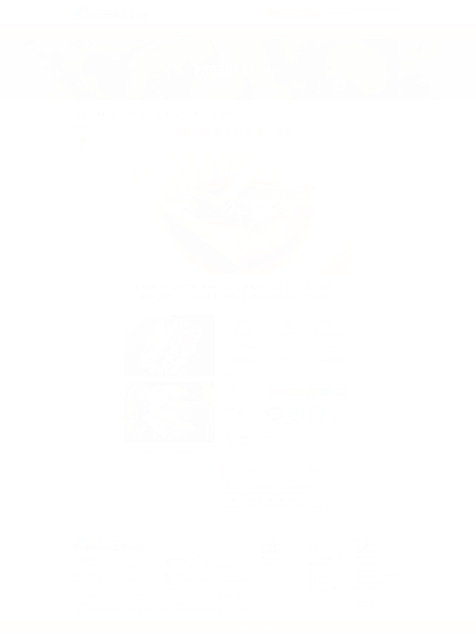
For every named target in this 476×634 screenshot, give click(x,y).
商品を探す (270, 571)
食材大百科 (318, 571)
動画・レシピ (320, 583)
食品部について (371, 540)
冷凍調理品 (270, 546)
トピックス (144, 32)
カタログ (317, 546)
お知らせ (365, 602)
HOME (97, 32)
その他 (267, 565)
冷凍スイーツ (272, 559)
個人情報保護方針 (373, 583)
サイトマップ (369, 595)
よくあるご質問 (322, 590)
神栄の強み (318, 565)
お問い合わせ (290, 13)
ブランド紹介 (320, 540)
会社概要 (365, 546)
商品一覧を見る (82, 139)
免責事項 (365, 559)
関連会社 (365, 553)
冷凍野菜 (269, 540)
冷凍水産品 (270, 553)
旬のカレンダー (322, 577)
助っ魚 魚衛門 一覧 (250, 470)
